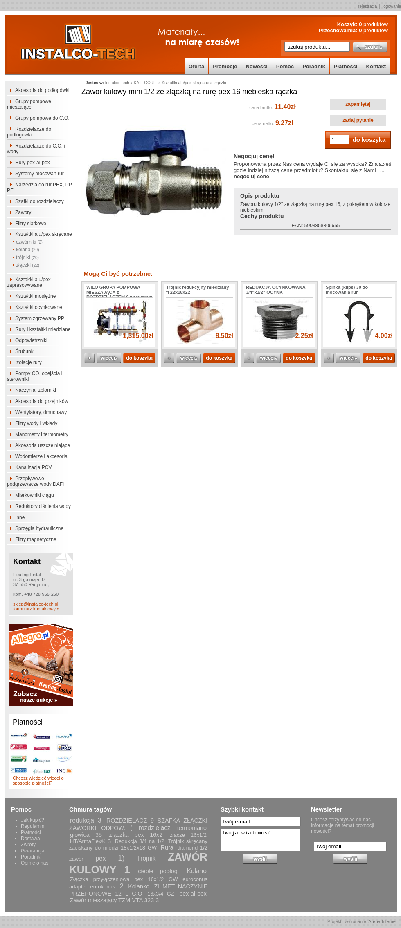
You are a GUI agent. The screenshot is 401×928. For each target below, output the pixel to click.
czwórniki (29, 242)
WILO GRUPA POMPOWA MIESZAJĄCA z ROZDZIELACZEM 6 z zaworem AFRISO (119, 294)
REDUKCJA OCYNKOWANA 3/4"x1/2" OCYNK (275, 290)
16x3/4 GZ (160, 894)
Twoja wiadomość (260, 840)
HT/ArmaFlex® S (90, 841)
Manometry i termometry (41, 434)
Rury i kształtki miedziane (42, 329)
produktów (373, 24)
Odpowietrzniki (31, 340)
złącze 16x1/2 (188, 835)
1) (121, 858)
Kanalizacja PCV (33, 467)
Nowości (256, 66)
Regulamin (32, 826)
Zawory (23, 212)
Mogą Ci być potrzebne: (118, 273)
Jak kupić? (32, 820)
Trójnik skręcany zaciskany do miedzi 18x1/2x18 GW (138, 844)
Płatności (346, 66)
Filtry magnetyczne (35, 539)
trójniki (27, 257)
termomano (192, 828)
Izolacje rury (28, 362)
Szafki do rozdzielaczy (39, 201)
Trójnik (146, 858)
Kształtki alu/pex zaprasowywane (29, 282)
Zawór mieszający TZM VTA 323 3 (114, 900)
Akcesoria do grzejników (41, 401)
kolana (27, 250)
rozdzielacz (155, 827)
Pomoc (285, 66)
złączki (27, 265)
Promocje (225, 66)
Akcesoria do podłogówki (42, 90)
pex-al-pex (193, 893)
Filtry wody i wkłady (36, 423)
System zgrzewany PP (39, 318)
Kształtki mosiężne (35, 296)
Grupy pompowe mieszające (29, 104)
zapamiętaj (357, 104)
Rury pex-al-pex (32, 162)
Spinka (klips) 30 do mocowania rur (347, 290)
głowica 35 (86, 835)
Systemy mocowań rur (39, 174)
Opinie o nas (34, 863)
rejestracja (367, 6)
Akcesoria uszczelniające (42, 445)
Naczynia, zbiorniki (35, 390)
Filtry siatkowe (30, 223)
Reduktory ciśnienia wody (43, 506)
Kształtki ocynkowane (38, 307)
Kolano (197, 871)
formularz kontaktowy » (36, 608)
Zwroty (28, 844)
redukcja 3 (85, 820)
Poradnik (313, 66)
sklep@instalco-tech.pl (35, 604)
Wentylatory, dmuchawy (41, 412)
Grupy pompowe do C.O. (42, 118)
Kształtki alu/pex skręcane (43, 234)
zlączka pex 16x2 (135, 835)
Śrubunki (24, 351)
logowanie (392, 6)
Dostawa (30, 838)
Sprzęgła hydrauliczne (39, 528)
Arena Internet (382, 921)
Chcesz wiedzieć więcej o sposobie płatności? (38, 780)
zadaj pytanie (357, 120)
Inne (20, 517)
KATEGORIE (146, 83)
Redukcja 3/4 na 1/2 (139, 841)
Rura (167, 847)
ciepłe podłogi (158, 871)
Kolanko (138, 886)
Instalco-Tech (117, 83)
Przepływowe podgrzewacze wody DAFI (35, 481)
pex (100, 858)
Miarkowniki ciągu (34, 495)
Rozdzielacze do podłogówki (29, 132)
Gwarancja (32, 851)
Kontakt (376, 66)
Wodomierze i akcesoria (41, 456)
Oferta (196, 66)
